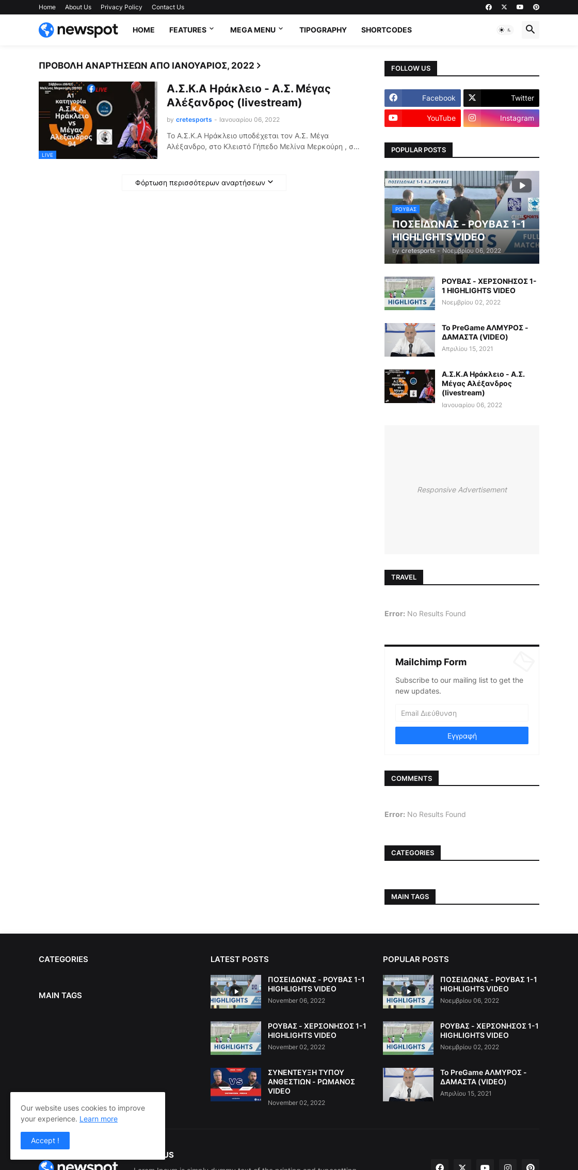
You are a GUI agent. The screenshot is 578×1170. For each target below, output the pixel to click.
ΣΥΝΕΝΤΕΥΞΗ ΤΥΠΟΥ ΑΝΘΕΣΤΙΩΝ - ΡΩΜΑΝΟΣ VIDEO (311, 1081)
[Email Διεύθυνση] (461, 713)
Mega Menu (253, 29)
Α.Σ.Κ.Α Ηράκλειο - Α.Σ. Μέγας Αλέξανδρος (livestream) (249, 95)
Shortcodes (386, 29)
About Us (78, 7)
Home (47, 7)
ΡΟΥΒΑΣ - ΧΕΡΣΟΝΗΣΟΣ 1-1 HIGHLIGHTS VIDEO (489, 286)
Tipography (323, 29)
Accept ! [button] (45, 1140)
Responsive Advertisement (462, 489)
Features (187, 29)
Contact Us (168, 7)
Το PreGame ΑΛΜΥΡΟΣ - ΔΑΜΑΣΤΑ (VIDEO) (485, 332)
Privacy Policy (121, 7)
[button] (505, 30)
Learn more (98, 1118)
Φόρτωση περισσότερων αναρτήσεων (200, 182)
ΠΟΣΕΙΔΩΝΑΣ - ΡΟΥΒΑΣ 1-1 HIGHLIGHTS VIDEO (316, 984)
